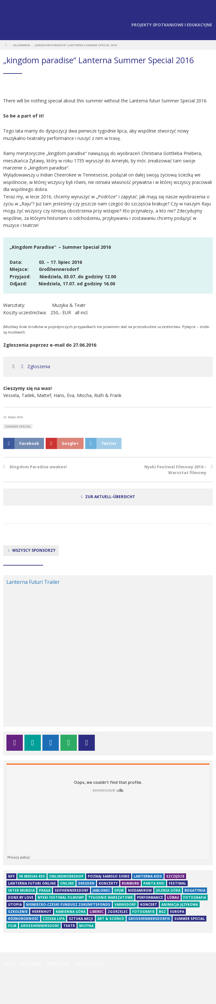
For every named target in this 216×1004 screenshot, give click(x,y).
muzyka (86, 925)
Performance (150, 897)
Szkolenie (18, 911)
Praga (44, 890)
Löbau (173, 897)
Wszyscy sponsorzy (31, 550)
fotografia (194, 897)
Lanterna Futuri (16, 20)
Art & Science (110, 918)
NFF (11, 876)
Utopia (15, 904)
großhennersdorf (40, 925)
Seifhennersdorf (71, 890)
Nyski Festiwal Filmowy (61, 897)
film (12, 925)
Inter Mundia (21, 890)
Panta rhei (154, 883)
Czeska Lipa (54, 918)
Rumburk (130, 883)
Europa (177, 911)
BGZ (162, 911)
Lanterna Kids (148, 876)
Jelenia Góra (168, 890)
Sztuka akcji (81, 918)
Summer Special (18, 426)
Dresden (86, 883)
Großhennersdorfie (149, 918)
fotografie (143, 911)
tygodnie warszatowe (110, 897)
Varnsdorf (125, 904)
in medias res (32, 876)
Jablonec (101, 890)
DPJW (119, 890)
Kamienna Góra (71, 911)
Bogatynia (194, 890)
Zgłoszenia (34, 366)
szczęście (175, 876)
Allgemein (21, 45)
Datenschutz (90, 963)
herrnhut (41, 911)
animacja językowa (179, 904)
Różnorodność (23, 918)
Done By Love (20, 897)
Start (9, 963)
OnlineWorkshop (66, 876)
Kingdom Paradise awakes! (38, 467)
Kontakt (31, 963)
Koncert (148, 904)
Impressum (58, 963)
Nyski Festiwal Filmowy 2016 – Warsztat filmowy (175, 469)
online (67, 883)
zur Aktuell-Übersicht (110, 496)
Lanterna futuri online (32, 883)
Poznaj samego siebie (109, 876)
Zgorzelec (118, 911)
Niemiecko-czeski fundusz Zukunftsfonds (68, 904)
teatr (69, 925)
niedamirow (140, 890)
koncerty (108, 883)
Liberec (97, 911)
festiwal (177, 883)
